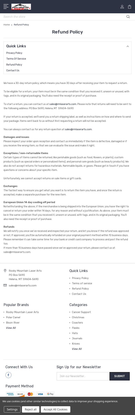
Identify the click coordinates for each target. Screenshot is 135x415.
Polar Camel (13, 317)
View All (11, 327)
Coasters (77, 322)
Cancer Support (81, 312)
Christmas (78, 317)
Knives (76, 343)
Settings (12, 409)
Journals (77, 338)
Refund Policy (14, 64)
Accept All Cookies (56, 409)
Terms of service (16, 58)
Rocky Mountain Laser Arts (22, 312)
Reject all (31, 409)
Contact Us (12, 70)
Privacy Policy (14, 53)
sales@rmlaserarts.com (62, 104)
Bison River (13, 322)
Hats (75, 333)
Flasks (75, 327)
